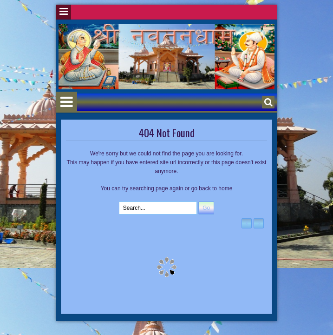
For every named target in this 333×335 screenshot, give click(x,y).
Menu (63, 12)
